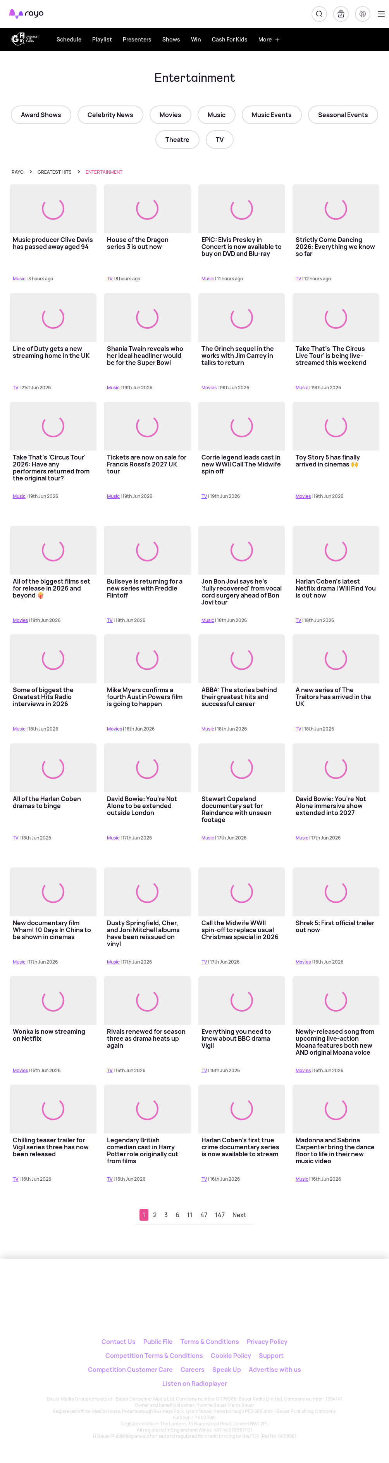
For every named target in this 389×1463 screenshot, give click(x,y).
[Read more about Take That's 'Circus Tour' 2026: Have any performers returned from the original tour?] (53, 426)
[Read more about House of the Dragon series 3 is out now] (147, 208)
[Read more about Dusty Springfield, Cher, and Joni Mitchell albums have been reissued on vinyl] (147, 891)
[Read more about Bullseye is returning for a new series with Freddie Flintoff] (147, 550)
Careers (193, 1369)
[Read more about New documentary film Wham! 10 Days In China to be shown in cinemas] (53, 891)
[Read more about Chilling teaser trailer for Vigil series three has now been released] (53, 1109)
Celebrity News (110, 115)
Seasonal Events (343, 115)
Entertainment (104, 172)
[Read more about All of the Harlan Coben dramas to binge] (53, 767)
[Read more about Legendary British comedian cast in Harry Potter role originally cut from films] (147, 1109)
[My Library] (341, 14)
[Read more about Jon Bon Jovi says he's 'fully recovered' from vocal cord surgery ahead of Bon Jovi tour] (241, 550)
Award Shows (41, 115)
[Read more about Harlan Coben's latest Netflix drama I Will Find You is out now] (336, 550)
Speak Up (226, 1369)
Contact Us (119, 1341)
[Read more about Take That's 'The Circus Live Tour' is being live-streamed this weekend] (336, 317)
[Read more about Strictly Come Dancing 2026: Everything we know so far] (336, 208)
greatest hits (55, 172)
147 (220, 1215)
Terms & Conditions (210, 1341)
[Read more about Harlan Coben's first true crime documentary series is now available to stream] (241, 1109)
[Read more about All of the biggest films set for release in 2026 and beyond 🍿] (53, 550)
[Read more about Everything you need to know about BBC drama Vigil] (241, 1000)
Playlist (102, 39)
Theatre (177, 139)
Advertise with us (275, 1369)
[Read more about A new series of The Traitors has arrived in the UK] (336, 658)
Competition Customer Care (130, 1369)
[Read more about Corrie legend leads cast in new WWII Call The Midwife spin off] (241, 426)
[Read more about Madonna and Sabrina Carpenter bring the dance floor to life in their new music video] (336, 1109)
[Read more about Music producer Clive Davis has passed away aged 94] (53, 208)
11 (190, 1215)
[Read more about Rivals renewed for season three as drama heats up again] (147, 1000)
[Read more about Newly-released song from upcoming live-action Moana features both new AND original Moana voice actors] (336, 1000)
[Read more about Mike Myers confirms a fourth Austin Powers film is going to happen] (147, 658)
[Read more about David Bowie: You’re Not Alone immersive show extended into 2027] (336, 767)
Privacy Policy (267, 1341)
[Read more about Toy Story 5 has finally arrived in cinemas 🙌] (336, 426)
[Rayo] (170, 1284)
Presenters (137, 39)
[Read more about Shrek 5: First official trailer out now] (336, 891)
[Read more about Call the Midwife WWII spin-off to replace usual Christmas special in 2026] (241, 891)
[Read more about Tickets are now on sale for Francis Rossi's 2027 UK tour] (147, 426)
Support (271, 1355)
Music (216, 115)
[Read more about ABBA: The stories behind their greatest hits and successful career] (241, 658)
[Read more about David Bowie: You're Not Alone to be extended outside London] (147, 767)
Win (196, 39)
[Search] (319, 14)
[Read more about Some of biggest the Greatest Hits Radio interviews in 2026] (53, 658)
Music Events (272, 115)
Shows (171, 39)
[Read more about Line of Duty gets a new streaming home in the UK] (53, 317)
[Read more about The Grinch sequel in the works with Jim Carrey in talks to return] (241, 317)
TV (220, 139)
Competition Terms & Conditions (154, 1355)
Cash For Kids (230, 39)
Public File (158, 1341)
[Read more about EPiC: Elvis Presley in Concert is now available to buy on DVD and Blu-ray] (241, 208)
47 (203, 1215)
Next (239, 1215)
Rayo (18, 172)
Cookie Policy (231, 1355)
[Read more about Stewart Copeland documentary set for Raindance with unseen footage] (241, 767)
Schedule (69, 39)
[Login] (362, 14)
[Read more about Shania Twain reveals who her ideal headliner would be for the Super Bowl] (147, 317)
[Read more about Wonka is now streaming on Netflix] (53, 1000)
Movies (170, 115)
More (269, 39)
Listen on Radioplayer (194, 1383)
